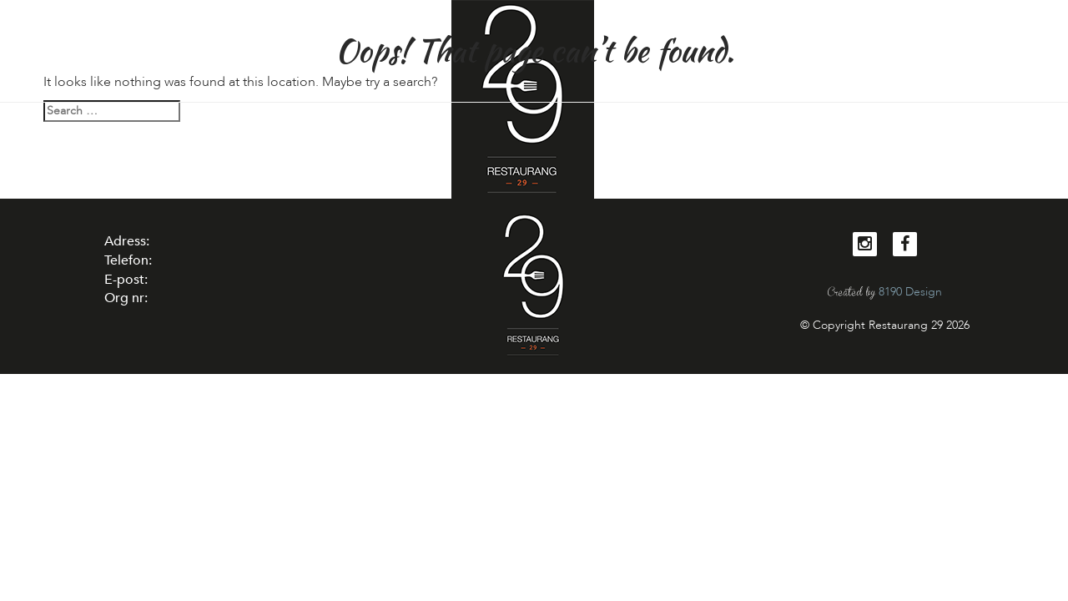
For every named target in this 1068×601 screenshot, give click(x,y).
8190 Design (910, 292)
